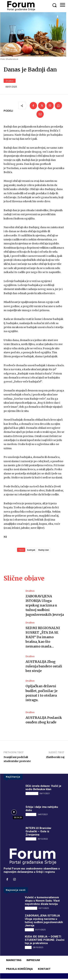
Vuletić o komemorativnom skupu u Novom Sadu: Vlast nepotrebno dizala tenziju (42, 902)
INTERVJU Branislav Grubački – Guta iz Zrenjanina (38, 833)
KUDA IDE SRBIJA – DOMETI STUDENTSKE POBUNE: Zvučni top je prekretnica (44, 941)
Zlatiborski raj (55, 758)
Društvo (10, 82)
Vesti (28, 949)
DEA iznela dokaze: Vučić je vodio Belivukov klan (43, 789)
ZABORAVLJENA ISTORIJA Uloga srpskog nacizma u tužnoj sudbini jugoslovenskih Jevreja (45, 606)
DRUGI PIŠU (32, 794)
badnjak (31, 551)
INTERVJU (31, 815)
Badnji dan (43, 551)
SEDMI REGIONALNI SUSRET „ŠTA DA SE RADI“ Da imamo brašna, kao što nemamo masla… (43, 638)
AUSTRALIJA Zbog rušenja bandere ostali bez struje (44, 667)
